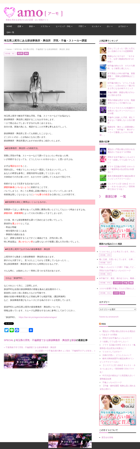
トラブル (44, 26)
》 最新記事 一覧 (112, 196)
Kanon (9, 49)
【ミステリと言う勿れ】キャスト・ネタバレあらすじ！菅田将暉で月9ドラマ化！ (117, 186)
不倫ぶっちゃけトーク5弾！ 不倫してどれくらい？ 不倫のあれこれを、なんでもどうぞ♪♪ (117, 267)
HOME (9, 26)
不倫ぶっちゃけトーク (112, 382)
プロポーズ (118, 283)
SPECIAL (18, 49)
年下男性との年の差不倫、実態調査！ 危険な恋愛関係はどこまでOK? (117, 76)
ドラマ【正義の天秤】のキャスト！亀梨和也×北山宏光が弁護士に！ (117, 169)
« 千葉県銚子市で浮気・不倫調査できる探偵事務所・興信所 (30, 347)
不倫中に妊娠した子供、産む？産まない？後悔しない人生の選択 (117, 120)
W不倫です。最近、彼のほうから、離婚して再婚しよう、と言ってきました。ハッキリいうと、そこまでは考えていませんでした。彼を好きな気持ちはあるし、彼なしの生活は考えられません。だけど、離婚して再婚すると (117, 278)
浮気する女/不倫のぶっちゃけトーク (115, 270)
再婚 (131, 283)
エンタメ (95, 26)
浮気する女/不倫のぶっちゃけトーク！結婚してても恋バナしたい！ (117, 160)
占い (109, 26)
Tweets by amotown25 (108, 317)
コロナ (116, 293)
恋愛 (19, 26)
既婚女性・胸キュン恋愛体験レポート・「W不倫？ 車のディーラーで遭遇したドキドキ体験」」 (117, 130)
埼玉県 (20, 53)
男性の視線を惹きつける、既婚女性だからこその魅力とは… (117, 102)
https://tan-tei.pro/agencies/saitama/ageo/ (38, 317)
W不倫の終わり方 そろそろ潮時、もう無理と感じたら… (117, 67)
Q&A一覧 (10, 32)
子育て (81, 26)
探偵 (31, 26)
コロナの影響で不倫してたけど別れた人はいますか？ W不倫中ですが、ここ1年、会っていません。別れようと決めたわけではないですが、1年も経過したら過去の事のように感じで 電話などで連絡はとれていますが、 (117, 288)
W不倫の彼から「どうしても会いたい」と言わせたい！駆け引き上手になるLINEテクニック (117, 85)
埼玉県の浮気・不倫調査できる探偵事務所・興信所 (44, 49)
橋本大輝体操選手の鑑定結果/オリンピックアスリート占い (117, 178)
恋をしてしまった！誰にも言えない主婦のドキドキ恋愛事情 (117, 50)
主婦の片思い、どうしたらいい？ (117, 355)
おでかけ (122, 26)
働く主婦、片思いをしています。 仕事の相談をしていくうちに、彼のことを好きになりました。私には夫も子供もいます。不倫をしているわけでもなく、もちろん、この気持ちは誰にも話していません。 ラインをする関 (117, 259)
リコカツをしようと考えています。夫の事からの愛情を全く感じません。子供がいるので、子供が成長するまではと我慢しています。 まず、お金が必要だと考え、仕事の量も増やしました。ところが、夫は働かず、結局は (117, 251)
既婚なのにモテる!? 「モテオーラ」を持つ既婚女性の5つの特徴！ (117, 59)
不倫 (125, 283)
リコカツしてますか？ (112, 351)
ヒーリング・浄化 (63, 26)
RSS (103, 324)
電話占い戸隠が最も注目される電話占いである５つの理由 (117, 151)
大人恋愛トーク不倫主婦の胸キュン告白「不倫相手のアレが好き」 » (65, 351)
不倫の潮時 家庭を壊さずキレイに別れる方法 (117, 94)
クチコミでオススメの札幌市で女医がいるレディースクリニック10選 (117, 110)
